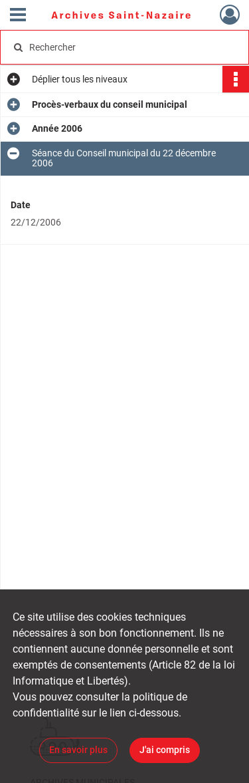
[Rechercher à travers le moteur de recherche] (123, 47)
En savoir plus (78, 749)
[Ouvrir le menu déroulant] (18, 16)
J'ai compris (164, 749)
